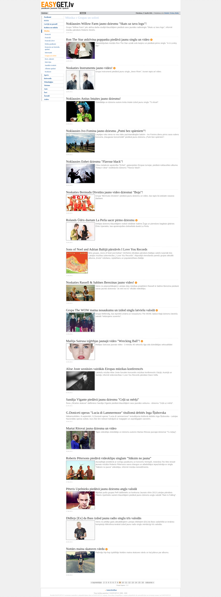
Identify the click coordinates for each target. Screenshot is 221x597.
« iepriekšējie (96, 582)
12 (129, 582)
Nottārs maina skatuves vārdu (85, 549)
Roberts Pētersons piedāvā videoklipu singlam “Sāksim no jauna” (108, 458)
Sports (46, 75)
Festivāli (48, 38)
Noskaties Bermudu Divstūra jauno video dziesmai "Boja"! (104, 192)
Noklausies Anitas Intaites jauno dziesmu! (93, 98)
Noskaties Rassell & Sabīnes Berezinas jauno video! (100, 282)
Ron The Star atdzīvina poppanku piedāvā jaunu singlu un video (107, 39)
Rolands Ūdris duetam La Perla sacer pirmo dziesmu (100, 220)
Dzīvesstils (48, 78)
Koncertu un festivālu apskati (52, 48)
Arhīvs (46, 99)
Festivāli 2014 (50, 41)
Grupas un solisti (50, 56)
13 (133, 582)
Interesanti (48, 53)
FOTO (46, 21)
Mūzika (47, 31)
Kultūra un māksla (51, 28)
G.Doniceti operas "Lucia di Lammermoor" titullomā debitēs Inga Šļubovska (116, 412)
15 (139, 582)
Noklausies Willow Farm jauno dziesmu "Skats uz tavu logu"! (106, 23)
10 (123, 582)
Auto (46, 89)
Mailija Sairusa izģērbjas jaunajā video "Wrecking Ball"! (103, 341)
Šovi (45, 92)
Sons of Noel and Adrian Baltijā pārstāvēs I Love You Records (106, 249)
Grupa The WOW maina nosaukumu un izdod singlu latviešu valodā (110, 310)
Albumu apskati (50, 69)
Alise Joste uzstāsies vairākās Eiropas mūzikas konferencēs (104, 369)
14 (136, 582)
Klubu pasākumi (50, 44)
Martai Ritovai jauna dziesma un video (91, 428)
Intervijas (48, 62)
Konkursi (48, 72)
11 (126, 582)
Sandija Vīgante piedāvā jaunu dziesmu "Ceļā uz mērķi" (102, 399)
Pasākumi (47, 17)
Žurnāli (47, 96)
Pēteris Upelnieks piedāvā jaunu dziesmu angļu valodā (101, 489)
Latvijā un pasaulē (50, 24)
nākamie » (149, 582)
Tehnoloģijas (48, 82)
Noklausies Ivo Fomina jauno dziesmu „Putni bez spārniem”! (106, 131)
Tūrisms (47, 85)
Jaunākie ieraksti (50, 65)
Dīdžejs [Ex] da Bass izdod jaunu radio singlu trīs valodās (103, 518)
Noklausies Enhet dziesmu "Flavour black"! (94, 161)
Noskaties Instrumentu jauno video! (89, 68)
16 (143, 582)
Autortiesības (111, 590)
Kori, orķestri (49, 59)
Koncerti (48, 34)
